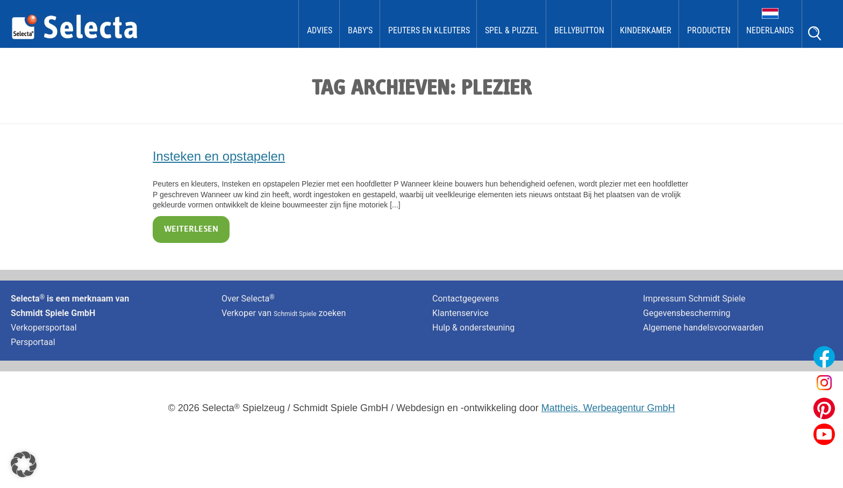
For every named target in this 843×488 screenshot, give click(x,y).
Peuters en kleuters (429, 30)
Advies (319, 30)
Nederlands (770, 30)
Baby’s (360, 30)
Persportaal (33, 342)
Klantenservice (460, 313)
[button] (23, 464)
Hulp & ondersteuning (473, 327)
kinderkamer (645, 30)
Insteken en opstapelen (219, 156)
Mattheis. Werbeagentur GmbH (608, 408)
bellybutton (579, 30)
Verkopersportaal (44, 327)
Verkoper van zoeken (284, 313)
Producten (709, 30)
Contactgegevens (465, 298)
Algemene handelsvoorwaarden (703, 327)
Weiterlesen (191, 229)
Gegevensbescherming (687, 313)
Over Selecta (248, 298)
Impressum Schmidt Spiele (695, 298)
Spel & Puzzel (512, 30)
